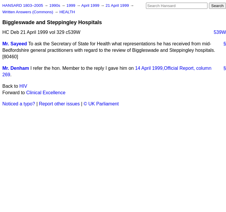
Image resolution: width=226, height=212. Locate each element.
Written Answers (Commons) (28, 12)
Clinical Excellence (45, 92)
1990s (55, 5)
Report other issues (59, 103)
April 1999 (90, 5)
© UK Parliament (101, 103)
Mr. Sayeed (14, 43)
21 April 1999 (118, 5)
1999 (72, 5)
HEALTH (67, 12)
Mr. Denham (15, 68)
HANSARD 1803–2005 (22, 5)
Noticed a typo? (18, 103)
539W (220, 32)
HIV (23, 86)
